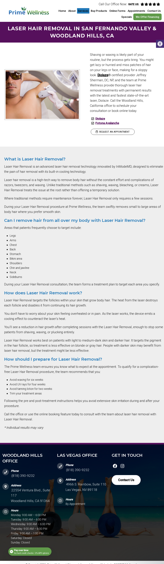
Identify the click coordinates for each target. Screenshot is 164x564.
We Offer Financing (147, 16)
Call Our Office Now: (113, 4)
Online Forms (117, 10)
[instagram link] (122, 466)
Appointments (136, 10)
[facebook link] (115, 466)
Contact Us (154, 10)
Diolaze (103, 75)
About (72, 10)
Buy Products (99, 10)
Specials (126, 16)
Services (83, 10)
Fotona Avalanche (107, 123)
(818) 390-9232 (23, 476)
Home (62, 10)
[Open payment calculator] (29, 551)
